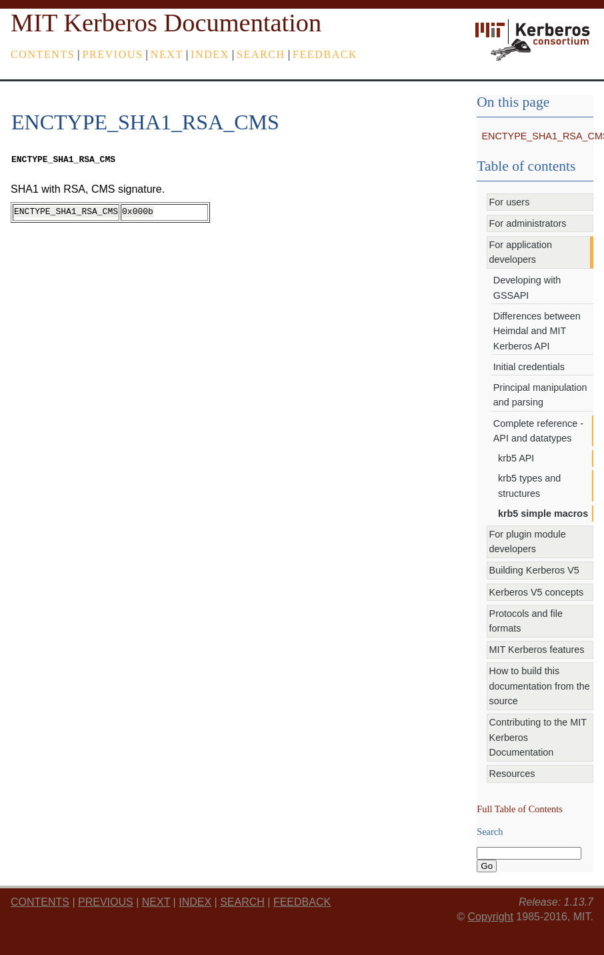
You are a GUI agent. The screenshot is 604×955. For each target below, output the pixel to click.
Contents (43, 54)
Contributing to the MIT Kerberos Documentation (538, 737)
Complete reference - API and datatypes (538, 430)
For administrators (528, 223)
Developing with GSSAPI (527, 287)
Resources (512, 773)
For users (509, 202)
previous (113, 54)
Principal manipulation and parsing (540, 394)
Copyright (490, 916)
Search (261, 54)
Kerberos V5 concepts (536, 592)
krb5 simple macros (543, 513)
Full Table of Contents (520, 809)
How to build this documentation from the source (539, 686)
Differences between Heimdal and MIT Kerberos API (537, 331)
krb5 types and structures (529, 485)
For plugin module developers (527, 541)
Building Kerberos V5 (534, 570)
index (210, 54)
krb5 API (516, 458)
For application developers (520, 252)
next (167, 54)
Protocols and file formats (526, 621)
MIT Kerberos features (537, 649)
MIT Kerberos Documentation (166, 23)
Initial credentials (529, 366)
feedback (325, 54)
